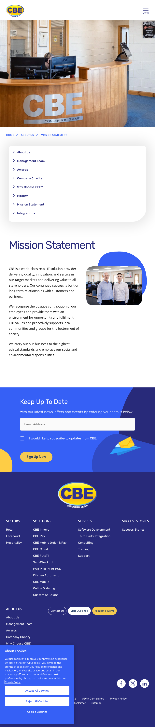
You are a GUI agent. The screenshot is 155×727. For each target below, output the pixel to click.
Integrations (26, 213)
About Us (27, 134)
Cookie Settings (37, 712)
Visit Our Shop (79, 610)
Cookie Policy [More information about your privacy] (13, 682)
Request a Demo (103, 610)
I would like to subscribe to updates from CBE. (63, 438)
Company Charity (29, 178)
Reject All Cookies (37, 701)
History (22, 196)
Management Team (31, 161)
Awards (22, 169)
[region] (37, 684)
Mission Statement (30, 204)
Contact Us (57, 610)
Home (10, 134)
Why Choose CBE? (30, 187)
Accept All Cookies (37, 690)
